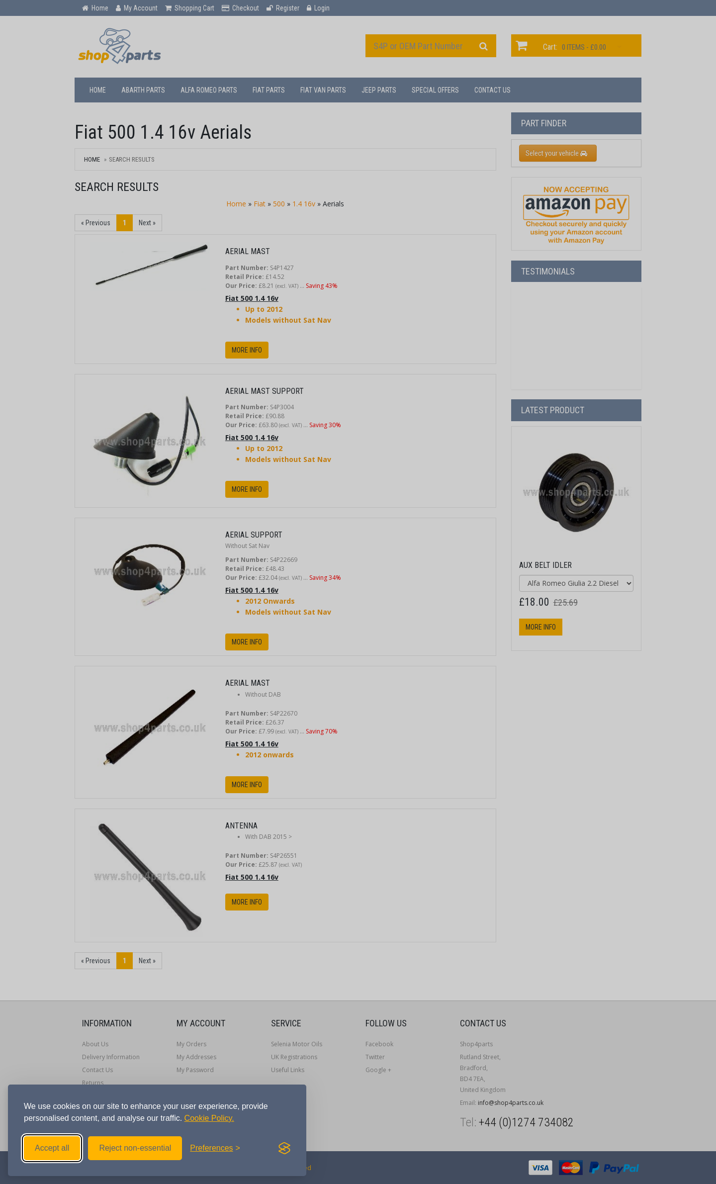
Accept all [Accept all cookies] (52, 1148)
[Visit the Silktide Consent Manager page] (284, 1148)
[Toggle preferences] (215, 1148)
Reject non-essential (135, 1148)
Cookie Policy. (209, 1118)
